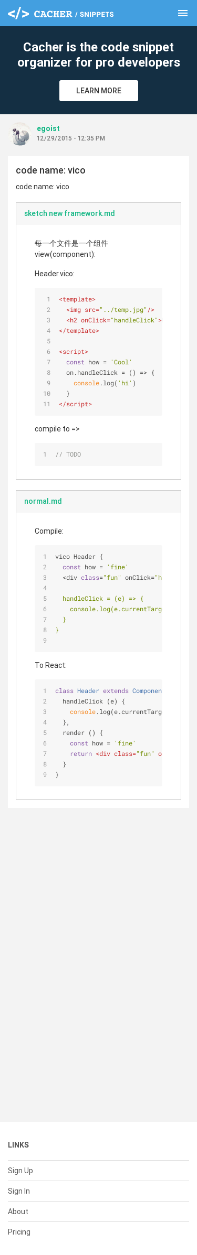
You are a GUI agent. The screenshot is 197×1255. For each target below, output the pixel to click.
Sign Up (20, 1170)
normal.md (43, 501)
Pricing (19, 1232)
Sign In (19, 1191)
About (18, 1211)
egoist (48, 128)
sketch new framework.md (69, 213)
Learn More (98, 90)
